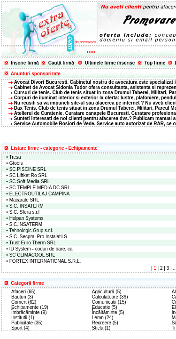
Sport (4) (20, 328)
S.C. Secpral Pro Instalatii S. (39, 236)
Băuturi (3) (22, 296)
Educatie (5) (104, 307)
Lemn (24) (103, 317)
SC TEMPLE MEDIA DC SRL (39, 187)
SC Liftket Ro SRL (28, 175)
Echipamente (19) (29, 307)
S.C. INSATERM (26, 206)
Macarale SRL (24, 199)
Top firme (155, 62)
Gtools (16, 163)
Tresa (15, 157)
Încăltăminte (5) (108, 312)
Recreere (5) (105, 322)
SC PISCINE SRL (27, 169)
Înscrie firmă (24, 62)
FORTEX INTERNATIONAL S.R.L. (45, 261)
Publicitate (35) (27, 322)
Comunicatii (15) (109, 302)
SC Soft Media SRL (29, 181)
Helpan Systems (26, 218)
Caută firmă (61, 62)
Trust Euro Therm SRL (32, 242)
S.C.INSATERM (25, 224)
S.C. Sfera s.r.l (24, 212)
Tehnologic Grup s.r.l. (31, 230)
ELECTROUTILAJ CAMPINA (39, 193)
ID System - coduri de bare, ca (41, 248)
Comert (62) (23, 302)
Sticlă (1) (101, 328)
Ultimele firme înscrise (110, 62)
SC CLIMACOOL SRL (32, 255)
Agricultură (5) (107, 291)
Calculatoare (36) (110, 296)
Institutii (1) (22, 317)
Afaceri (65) (23, 291)
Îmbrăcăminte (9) (29, 312)
